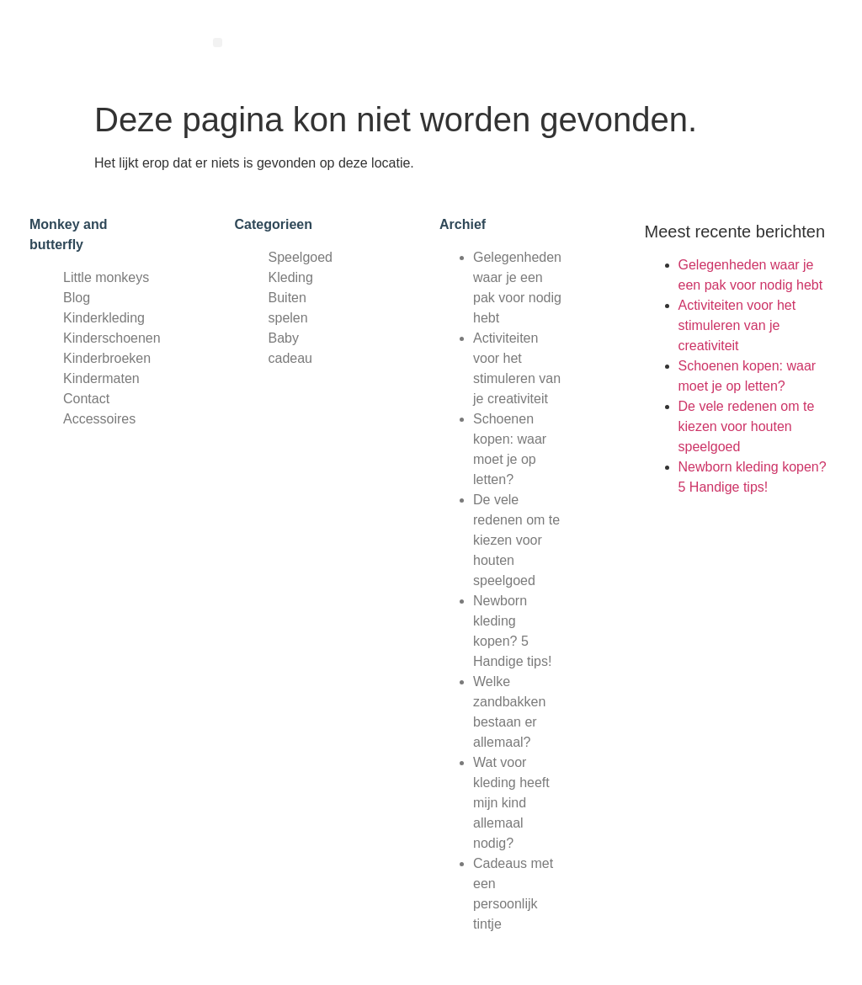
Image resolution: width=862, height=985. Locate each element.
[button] (217, 42)
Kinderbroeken (107, 358)
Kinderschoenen (112, 338)
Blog (76, 297)
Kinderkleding (104, 318)
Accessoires (99, 419)
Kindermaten (101, 378)
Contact (86, 398)
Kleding (291, 277)
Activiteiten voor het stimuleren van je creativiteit (737, 325)
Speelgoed (301, 257)
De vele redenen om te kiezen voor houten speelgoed (516, 540)
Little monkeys (106, 277)
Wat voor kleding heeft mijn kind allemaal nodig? (511, 802)
